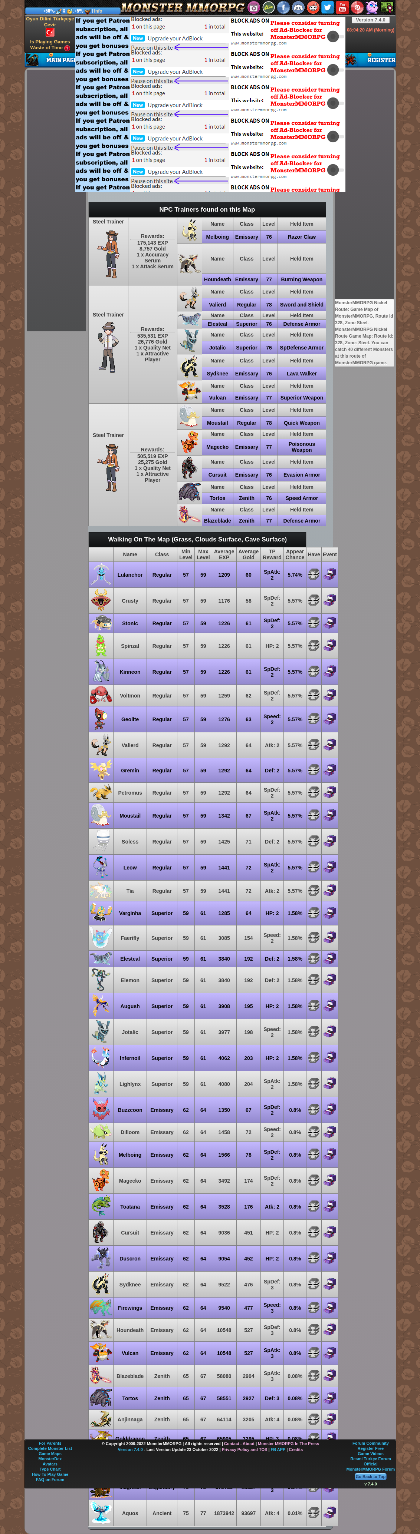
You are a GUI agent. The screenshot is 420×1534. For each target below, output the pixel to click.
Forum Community (370, 1443)
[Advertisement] (111, 104)
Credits (296, 1449)
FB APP (278, 1449)
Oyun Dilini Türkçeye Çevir (50, 26)
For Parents (50, 1443)
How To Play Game (50, 1474)
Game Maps (50, 1453)
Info (98, 11)
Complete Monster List (50, 1448)
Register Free (371, 1448)
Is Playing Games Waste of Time (50, 45)
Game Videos (371, 1453)
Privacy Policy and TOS (245, 1449)
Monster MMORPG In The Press (288, 1443)
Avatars (50, 1464)
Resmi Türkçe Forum (370, 1459)
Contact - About (239, 1443)
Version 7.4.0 (370, 20)
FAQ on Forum (50, 1479)
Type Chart (50, 1469)
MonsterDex (50, 1459)
